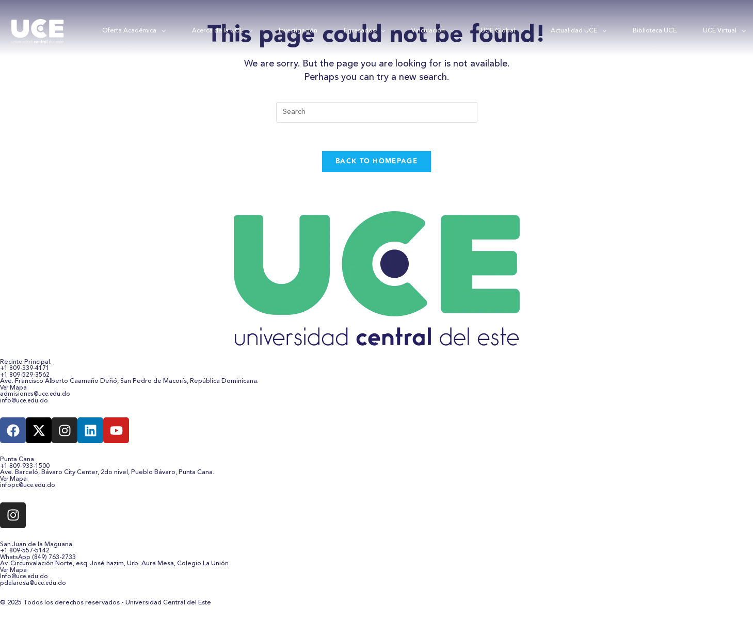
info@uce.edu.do (25, 403)
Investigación (298, 31)
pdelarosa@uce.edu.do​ (35, 586)
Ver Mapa (14, 390)
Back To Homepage (376, 164)
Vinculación (433, 31)
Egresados (365, 31)
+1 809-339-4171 (25, 371)
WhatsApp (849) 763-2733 (38, 560)
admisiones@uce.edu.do (37, 397)
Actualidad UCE (579, 31)
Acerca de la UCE (222, 31)
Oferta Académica (134, 31)
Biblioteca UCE (655, 31)
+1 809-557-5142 (25, 554)
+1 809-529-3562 (25, 378)
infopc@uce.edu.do (29, 488)
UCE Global (502, 31)
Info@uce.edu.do (25, 580)
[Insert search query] (376, 112)
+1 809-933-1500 (25, 469)
